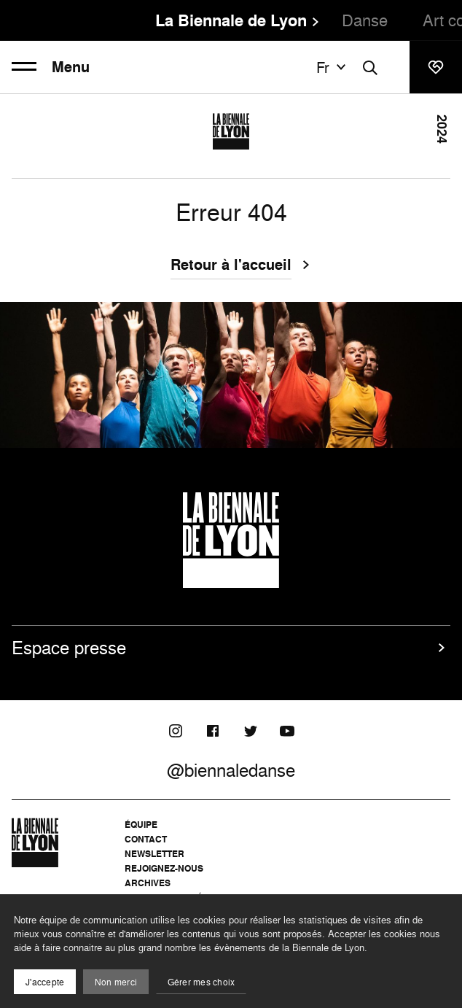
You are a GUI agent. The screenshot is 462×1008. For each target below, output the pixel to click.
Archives (148, 883)
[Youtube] (287, 730)
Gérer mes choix (201, 982)
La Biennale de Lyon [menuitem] (231, 20)
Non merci (116, 982)
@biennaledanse (231, 770)
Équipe (141, 824)
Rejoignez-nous (164, 868)
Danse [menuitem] (365, 20)
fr (333, 67)
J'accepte (45, 982)
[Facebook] (212, 730)
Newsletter (154, 854)
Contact (146, 839)
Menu (51, 67)
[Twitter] (250, 730)
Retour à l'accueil (231, 266)
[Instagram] (175, 730)
